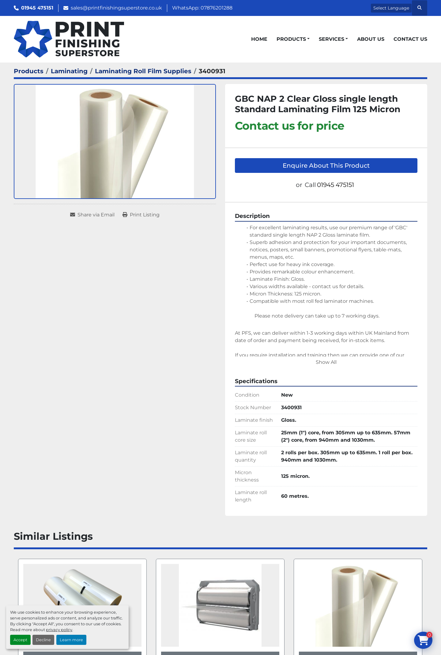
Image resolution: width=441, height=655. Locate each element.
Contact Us (410, 39)
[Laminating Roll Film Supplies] (143, 71)
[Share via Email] (92, 215)
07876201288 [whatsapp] (216, 8)
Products (291, 39)
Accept (20, 640)
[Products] (28, 71)
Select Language (391, 8)
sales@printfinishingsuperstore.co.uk (116, 8)
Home (259, 39)
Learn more (71, 640)
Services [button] (331, 39)
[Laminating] (69, 71)
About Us (370, 39)
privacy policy (59, 629)
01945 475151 (37, 8)
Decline (43, 640)
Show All (326, 362)
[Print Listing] (141, 215)
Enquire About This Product (326, 165)
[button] (293, 39)
